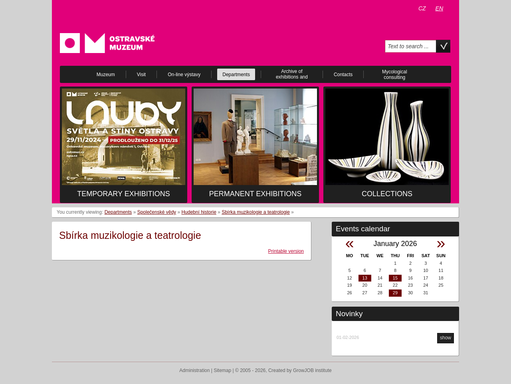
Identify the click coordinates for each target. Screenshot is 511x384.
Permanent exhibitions (255, 194)
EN (439, 8)
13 (364, 278)
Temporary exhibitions (123, 194)
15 (395, 278)
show (445, 338)
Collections (387, 194)
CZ (422, 8)
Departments (118, 212)
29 (395, 292)
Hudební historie (198, 212)
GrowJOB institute (312, 370)
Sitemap (222, 370)
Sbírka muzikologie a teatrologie (256, 212)
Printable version (286, 251)
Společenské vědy (156, 212)
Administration (194, 370)
